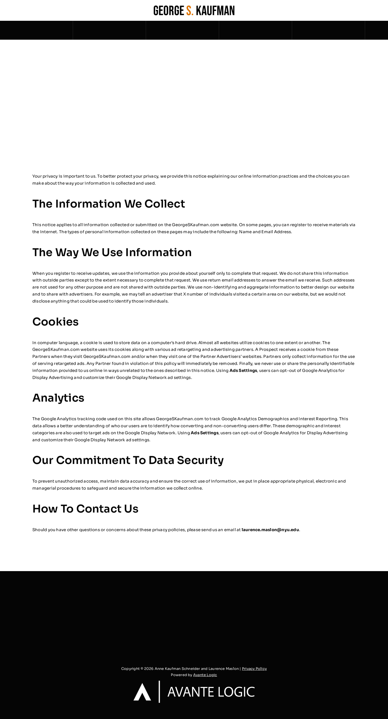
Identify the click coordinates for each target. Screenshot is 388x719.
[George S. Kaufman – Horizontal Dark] (194, 7)
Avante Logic (205, 675)
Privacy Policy (254, 668)
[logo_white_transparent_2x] (194, 682)
